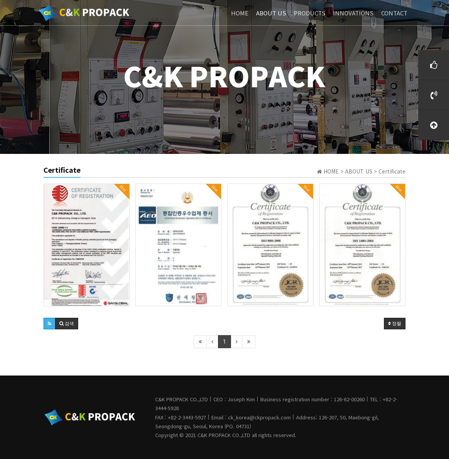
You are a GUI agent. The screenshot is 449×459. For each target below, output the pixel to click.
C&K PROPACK (214, 435)
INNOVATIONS (353, 12)
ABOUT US (271, 12)
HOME (239, 12)
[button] (49, 323)
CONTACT (394, 12)
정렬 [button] (394, 323)
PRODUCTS (309, 12)
